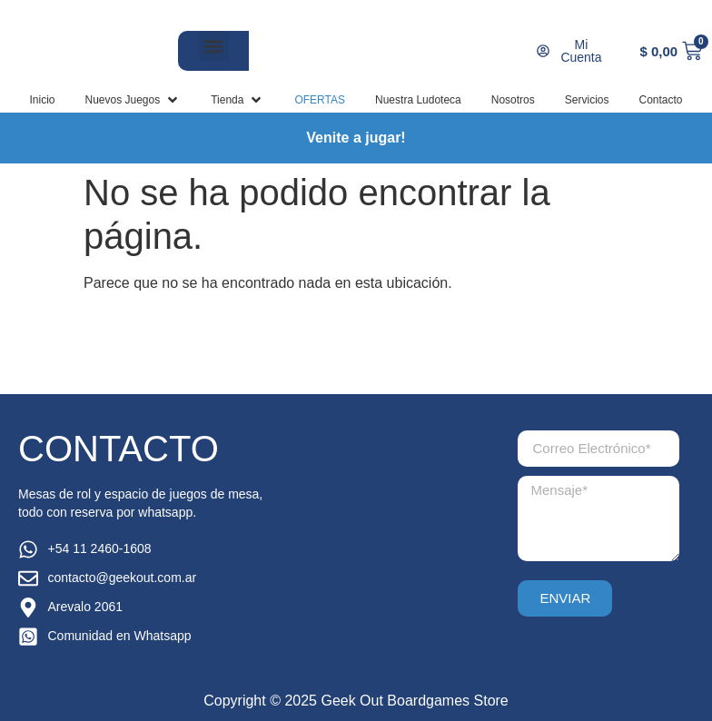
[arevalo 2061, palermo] (391, 537)
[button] (214, 46)
